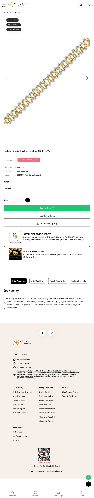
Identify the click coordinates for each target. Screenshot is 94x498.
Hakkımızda (17, 432)
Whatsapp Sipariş (47, 224)
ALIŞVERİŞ (18, 388)
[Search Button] (80, 4)
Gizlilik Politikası (19, 396)
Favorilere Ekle (47, 216)
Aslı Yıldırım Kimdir (20, 436)
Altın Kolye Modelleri (47, 417)
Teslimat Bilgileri (19, 400)
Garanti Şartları (19, 404)
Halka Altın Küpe (45, 404)
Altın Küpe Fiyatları (46, 400)
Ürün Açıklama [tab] (18, 281)
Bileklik (6, 13)
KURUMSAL (18, 427)
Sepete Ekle (47, 208)
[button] (87, 78)
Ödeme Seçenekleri (20, 413)
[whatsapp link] (88, 477)
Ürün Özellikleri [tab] (37, 281)
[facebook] (42, 333)
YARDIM (65, 388)
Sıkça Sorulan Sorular (70, 392)
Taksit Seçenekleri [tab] (57, 281)
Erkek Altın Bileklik (46, 396)
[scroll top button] (88, 484)
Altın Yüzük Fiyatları (46, 421)
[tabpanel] (47, 299)
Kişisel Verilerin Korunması (23, 392)
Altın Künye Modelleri (47, 413)
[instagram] (51, 333)
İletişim (15, 440)
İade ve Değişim (19, 409)
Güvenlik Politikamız (69, 396)
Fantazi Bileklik (15, 13)
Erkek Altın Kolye (45, 392)
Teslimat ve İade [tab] (78, 281)
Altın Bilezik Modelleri (47, 409)
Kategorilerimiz (46, 388)
